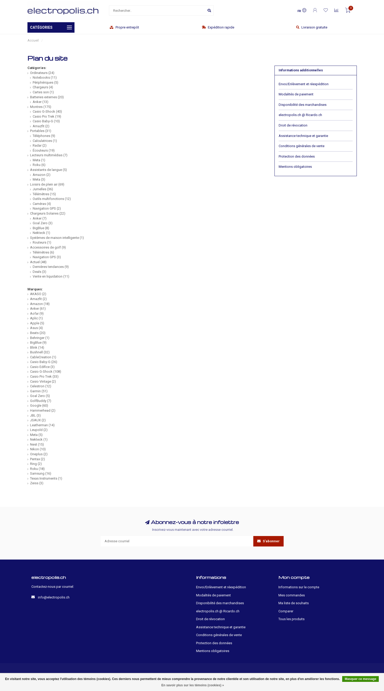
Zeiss (36, 483)
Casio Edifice (42, 367)
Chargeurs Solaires (47, 213)
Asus (36, 328)
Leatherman (42, 425)
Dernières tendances (51, 267)
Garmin (39, 391)
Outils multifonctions (52, 199)
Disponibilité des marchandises (302, 105)
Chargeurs (43, 87)
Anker (40, 102)
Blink (37, 347)
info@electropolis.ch (54, 597)
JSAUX (38, 420)
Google (39, 405)
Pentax (37, 459)
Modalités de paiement (296, 94)
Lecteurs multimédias (48, 155)
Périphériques (45, 82)
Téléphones (44, 136)
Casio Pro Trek (47, 116)
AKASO (38, 294)
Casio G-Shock (47, 111)
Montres (40, 107)
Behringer (39, 338)
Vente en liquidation (51, 276)
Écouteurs (44, 150)
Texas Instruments (46, 478)
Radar (40, 145)
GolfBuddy (40, 401)
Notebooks (45, 77)
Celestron (40, 386)
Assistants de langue (48, 170)
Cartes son (43, 92)
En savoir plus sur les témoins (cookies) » (192, 685)
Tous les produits (291, 619)
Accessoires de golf (48, 247)
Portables (40, 131)
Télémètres (44, 194)
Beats (37, 333)
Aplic (36, 318)
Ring (36, 464)
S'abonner (268, 541)
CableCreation (43, 357)
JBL (35, 415)
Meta (39, 160)
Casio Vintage (43, 381)
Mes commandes (291, 595)
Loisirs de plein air (47, 184)
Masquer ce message (360, 679)
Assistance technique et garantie (303, 136)
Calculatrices (45, 141)
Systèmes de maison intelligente (57, 238)
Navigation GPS (47, 208)
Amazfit (41, 126)
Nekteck (41, 233)
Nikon (38, 449)
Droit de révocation (293, 125)
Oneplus (39, 454)
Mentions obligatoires (295, 167)
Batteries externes (47, 97)
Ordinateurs (42, 73)
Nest (37, 444)
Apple (37, 323)
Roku (39, 165)
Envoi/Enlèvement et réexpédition (304, 84)
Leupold (39, 430)
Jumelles (43, 189)
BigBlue (41, 228)
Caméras (42, 204)
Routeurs (42, 242)
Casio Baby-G (46, 121)
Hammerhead (42, 410)
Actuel (38, 262)
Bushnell (40, 352)
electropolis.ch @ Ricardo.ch (300, 115)
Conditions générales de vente (301, 146)
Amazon (41, 175)
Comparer (285, 611)
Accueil (33, 40)
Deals (39, 272)
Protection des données (297, 156)
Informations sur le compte (298, 587)
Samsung (40, 473)
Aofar (37, 313)
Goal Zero (43, 223)
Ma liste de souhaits (293, 603)
